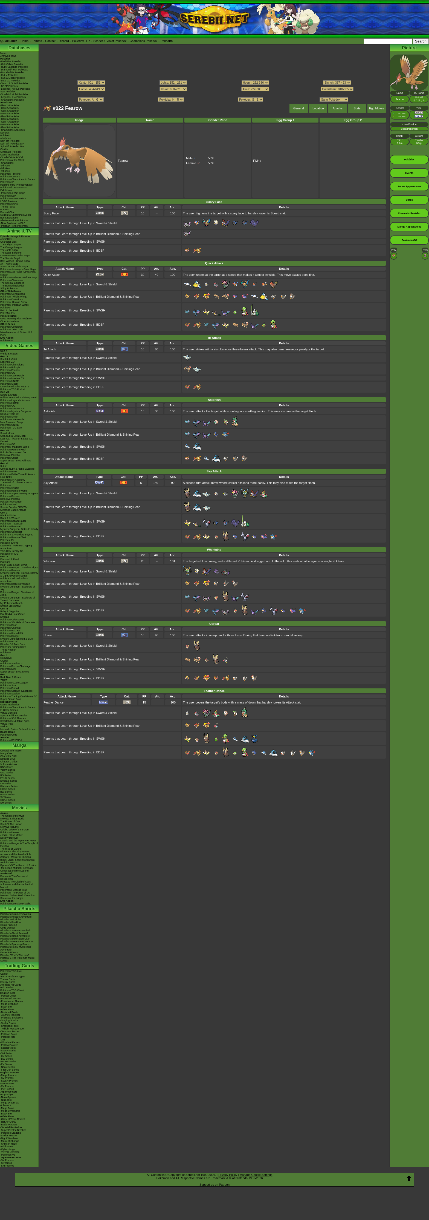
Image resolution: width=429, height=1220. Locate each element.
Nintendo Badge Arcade (13, 510)
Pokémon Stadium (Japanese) (16, 691)
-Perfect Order (8, 995)
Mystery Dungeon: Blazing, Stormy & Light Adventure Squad (19, 574)
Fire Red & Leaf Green (12, 614)
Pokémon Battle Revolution (15, 584)
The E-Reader (8, 649)
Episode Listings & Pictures (15, 236)
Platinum (5, 562)
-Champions (7, 162)
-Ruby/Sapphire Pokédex (14, 67)
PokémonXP (7, 182)
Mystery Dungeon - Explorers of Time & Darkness (17, 599)
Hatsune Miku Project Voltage (16, 184)
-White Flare (7, 1009)
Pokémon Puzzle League (14, 682)
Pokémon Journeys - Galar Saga (18, 269)
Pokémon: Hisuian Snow (13, 302)
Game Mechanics (9, 154)
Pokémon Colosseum (12, 619)
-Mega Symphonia (10, 1111)
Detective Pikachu (10, 455)
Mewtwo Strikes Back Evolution (17, 895)
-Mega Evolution (9, 1004)
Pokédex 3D (7, 540)
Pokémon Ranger (9, 636)
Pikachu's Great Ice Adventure (16, 941)
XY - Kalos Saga (9, 263)
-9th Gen (5, 165)
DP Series (5, 783)
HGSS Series (7, 789)
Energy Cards (7, 982)
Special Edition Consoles (14, 715)
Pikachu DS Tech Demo (13, 644)
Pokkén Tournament (11, 501)
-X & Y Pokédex (9, 75)
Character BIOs (8, 756)
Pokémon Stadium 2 (11, 663)
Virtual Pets (6, 723)
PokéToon (5, 307)
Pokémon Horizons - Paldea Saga (18, 277)
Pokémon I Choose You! (13, 890)
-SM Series (6, 1053)
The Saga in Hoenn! (11, 252)
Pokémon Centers (10, 176)
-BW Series (6, 1058)
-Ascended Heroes (10, 998)
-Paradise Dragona (10, 1132)
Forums (37, 40)
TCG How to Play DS (12, 551)
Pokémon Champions (12, 364)
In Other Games (9, 710)
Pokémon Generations (12, 294)
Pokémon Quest (9, 457)
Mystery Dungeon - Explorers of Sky (17, 588)
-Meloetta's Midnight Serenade (17, 868)
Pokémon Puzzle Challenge (15, 666)
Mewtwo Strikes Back (12, 818)
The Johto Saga (9, 250)
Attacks (338, 108)
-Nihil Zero (6, 1100)
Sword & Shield (8, 394)
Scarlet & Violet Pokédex (109, 40)
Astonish (49, 411)
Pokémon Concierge (11, 326)
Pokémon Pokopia (10, 367)
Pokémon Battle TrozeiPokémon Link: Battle (18, 475)
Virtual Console (8, 712)
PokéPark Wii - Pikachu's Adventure (14, 580)
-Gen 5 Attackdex (9, 116)
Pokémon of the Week (12, 160)
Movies (19, 807)
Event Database (9, 217)
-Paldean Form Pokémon (14, 226)
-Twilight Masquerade (12, 1028)
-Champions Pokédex (12, 99)
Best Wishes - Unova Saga (15, 261)
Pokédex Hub (81, 40)
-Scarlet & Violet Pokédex (14, 94)
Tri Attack (50, 349)
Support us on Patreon (214, 1184)
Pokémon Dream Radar (13, 521)
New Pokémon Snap (11, 422)
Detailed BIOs (8, 758)
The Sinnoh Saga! (10, 258)
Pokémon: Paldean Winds (14, 304)
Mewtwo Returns (9, 826)
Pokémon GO (7, 372)
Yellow (3, 680)
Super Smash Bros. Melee (14, 671)
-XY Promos (6, 1086)
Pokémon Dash (8, 625)
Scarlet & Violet (8, 359)
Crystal (4, 660)
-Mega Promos (8, 1075)
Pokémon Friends (10, 370)
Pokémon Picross (9, 496)
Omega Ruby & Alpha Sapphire (17, 468)
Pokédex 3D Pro (9, 542)
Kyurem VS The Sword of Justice (18, 865)
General (298, 108)
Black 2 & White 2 (10, 518)
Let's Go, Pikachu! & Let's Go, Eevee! (16, 440)
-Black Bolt (6, 1006)
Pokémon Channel (10, 627)
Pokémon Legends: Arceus (15, 400)
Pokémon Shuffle (9, 488)
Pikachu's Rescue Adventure (15, 916)
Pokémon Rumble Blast (13, 537)
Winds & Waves (9, 353)
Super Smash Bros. (11, 699)
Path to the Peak (9, 310)
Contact (50, 40)
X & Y (3, 466)
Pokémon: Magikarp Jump (14, 447)
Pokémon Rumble (10, 570)
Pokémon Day (8, 195)
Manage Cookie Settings (256, 1174)
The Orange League (11, 247)
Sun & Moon (7, 433)
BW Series (6, 791)
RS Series (5, 775)
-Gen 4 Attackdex (9, 113)
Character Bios (8, 241)
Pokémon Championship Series (17, 179)
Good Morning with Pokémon (16, 318)
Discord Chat (7, 212)
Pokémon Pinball (9, 688)
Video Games (19, 345)
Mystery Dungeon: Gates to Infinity (19, 529)
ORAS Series (7, 800)
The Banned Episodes (12, 285)
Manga (20, 745)
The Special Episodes (12, 283)
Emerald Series (8, 780)
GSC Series (6, 772)
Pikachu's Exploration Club (15, 938)
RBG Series (6, 767)
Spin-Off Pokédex (9, 141)
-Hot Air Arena (8, 1121)
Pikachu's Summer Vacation (15, 914)
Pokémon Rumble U (11, 526)
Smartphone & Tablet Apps (14, 721)
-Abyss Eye (6, 1094)
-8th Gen (5, 168)
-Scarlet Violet (8, 1047)
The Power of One (10, 821)
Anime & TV (19, 231)
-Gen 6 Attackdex (9, 119)
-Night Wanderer (9, 1138)
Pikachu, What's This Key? (15, 955)
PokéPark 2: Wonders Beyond (16, 534)
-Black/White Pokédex (12, 72)
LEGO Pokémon (9, 201)
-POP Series (7, 1089)
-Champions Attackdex (12, 130)
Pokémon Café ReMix (12, 375)
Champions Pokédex (144, 40)
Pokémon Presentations (13, 198)
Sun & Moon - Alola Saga (14, 266)
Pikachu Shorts (19, 908)
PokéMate (5, 652)
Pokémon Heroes (9, 832)
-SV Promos (7, 1078)
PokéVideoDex (8, 315)
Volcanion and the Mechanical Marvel (16, 886)
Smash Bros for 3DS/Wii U (14, 507)
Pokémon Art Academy (12, 479)
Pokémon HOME (9, 403)
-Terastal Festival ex (11, 1127)
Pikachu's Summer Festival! (15, 930)
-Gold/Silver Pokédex (12, 64)
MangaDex (6, 753)
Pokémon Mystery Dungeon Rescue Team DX (15, 412)
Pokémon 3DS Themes (13, 718)
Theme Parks (7, 206)
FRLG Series (7, 778)
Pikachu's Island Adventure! (15, 936)
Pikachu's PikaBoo (10, 922)
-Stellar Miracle (8, 1135)
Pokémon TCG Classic (12, 990)
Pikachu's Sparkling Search (15, 944)
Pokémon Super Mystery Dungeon (19, 493)
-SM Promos (7, 1083)
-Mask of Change (9, 1141)
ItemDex (5, 132)
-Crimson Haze (8, 1143)
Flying (257, 160)
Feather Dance (53, 702)
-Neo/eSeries (7, 1067)
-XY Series (6, 1056)
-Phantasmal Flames (11, 1001)
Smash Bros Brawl (10, 606)
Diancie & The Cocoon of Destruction (14, 877)
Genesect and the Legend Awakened (14, 872)
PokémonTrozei (9, 641)
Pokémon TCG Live (11, 427)
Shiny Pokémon (9, 288)
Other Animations (9, 321)
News (3, 53)
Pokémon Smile (9, 416)
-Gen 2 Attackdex (9, 108)
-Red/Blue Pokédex (11, 61)
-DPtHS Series (8, 1061)
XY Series (5, 797)
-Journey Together (10, 1015)
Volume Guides (8, 764)
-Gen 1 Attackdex (9, 105)
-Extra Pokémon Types (12, 976)
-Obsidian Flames (10, 1042)
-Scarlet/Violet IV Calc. (12, 157)
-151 (2, 1039)
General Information (11, 750)
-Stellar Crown (8, 1023)
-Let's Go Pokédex (10, 80)
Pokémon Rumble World (13, 490)
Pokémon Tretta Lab (11, 523)
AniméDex (6, 239)
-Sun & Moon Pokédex (12, 77)
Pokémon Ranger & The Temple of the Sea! (19, 844)
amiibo (4, 726)
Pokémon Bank (8, 471)
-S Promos (6, 1163)
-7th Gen (5, 171)
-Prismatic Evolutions (11, 1017)
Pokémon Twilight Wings (13, 296)
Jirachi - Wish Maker (11, 835)
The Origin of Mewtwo (12, 816)
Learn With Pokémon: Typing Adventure (16, 547)
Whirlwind (50, 561)
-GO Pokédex (7, 91)
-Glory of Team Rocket (12, 1119)
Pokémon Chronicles (11, 280)
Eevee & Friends (9, 952)
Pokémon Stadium (10, 693)
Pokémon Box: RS (10, 630)
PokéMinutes (7, 313)
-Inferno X (5, 1105)
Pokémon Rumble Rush (13, 449)
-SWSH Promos (9, 1080)
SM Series (6, 802)
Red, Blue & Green (10, 677)
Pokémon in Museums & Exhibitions (13, 189)
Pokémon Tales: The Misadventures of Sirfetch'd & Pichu (16, 332)
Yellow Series (7, 769)
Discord (64, 40)
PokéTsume (6, 340)
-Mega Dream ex (9, 1102)
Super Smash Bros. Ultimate (15, 460)
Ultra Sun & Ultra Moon (13, 436)
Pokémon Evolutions (11, 299)
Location (318, 108)
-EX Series (6, 1064)
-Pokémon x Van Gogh (12, 193)
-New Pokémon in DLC (12, 223)
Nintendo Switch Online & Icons (17, 729)
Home (24, 40)
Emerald (5, 616)
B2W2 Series (7, 794)
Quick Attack (52, 274)
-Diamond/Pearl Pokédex (14, 69)
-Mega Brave (7, 1108)
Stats (357, 108)
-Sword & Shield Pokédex (14, 83)
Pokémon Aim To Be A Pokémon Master (18, 273)
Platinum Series (9, 786)
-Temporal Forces (9, 1031)
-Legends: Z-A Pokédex (13, 97)
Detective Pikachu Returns (14, 386)
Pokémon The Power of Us (15, 892)
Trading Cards (19, 965)
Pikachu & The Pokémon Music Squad (17, 959)
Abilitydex (5, 138)
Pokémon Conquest (11, 531)
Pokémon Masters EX (12, 378)
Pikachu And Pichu (10, 919)
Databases (19, 48)
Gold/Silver (6, 658)
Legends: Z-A (7, 362)
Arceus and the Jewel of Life (15, 854)
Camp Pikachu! (8, 925)
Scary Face (51, 213)
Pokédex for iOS (9, 553)
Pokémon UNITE (9, 381)
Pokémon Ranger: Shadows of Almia (17, 593)
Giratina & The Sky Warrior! (15, 851)
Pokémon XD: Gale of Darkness (17, 622)
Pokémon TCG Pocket (12, 389)
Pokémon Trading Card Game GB (18, 696)
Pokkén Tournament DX (13, 452)
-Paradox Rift (7, 1036)
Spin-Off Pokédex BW (12, 146)
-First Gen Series (9, 1069)
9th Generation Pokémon (14, 220)
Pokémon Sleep (9, 383)
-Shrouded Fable (9, 1026)
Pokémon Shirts (9, 204)
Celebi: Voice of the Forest (14, 829)
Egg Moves (376, 108)
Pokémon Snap (8, 685)
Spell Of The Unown (11, 824)
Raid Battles (7, 987)
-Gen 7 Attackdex (9, 121)
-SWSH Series (8, 1050)
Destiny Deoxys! (9, 837)
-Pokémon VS (8, 1154)
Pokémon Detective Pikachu (15, 903)
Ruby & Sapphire (9, 611)
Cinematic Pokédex (11, 152)
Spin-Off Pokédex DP (12, 143)
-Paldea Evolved (9, 1045)
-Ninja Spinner (8, 1097)
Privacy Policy (227, 1174)
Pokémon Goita (8, 734)
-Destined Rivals (9, 1012)
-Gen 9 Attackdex (9, 127)
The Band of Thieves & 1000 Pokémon (15, 484)
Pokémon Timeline (10, 173)
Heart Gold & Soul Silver (13, 564)
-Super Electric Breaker (13, 1130)
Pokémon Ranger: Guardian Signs (19, 567)
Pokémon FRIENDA (11, 740)
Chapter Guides (9, 761)
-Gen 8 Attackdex (9, 124)
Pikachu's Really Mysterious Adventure (15, 948)
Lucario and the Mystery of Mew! (18, 840)
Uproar (48, 635)
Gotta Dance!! (8, 927)
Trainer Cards (7, 979)
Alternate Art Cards (10, 984)
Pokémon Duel (8, 504)
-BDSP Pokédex (9, 86)
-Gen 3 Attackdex (9, 110)
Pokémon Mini (8, 669)
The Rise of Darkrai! (11, 848)
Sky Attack (50, 482)
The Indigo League (10, 244)
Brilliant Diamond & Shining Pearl (18, 397)
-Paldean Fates (8, 1034)
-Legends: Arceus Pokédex (15, 88)
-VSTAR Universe (9, 1152)
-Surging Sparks (9, 1020)
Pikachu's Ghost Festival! (14, 933)
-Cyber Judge (7, 1149)
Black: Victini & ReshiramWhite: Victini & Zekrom (17, 861)
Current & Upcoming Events (15, 215)
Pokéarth (167, 40)
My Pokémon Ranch (11, 603)
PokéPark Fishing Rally (13, 647)
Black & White (8, 515)
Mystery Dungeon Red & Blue (16, 638)
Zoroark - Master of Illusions (15, 857)
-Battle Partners (9, 1124)
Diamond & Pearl (9, 559)
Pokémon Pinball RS (11, 633)
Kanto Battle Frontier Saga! (15, 255)
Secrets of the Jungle (12, 898)
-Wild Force (6, 1146)
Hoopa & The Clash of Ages (15, 881)
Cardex (4, 149)
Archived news (8, 56)
